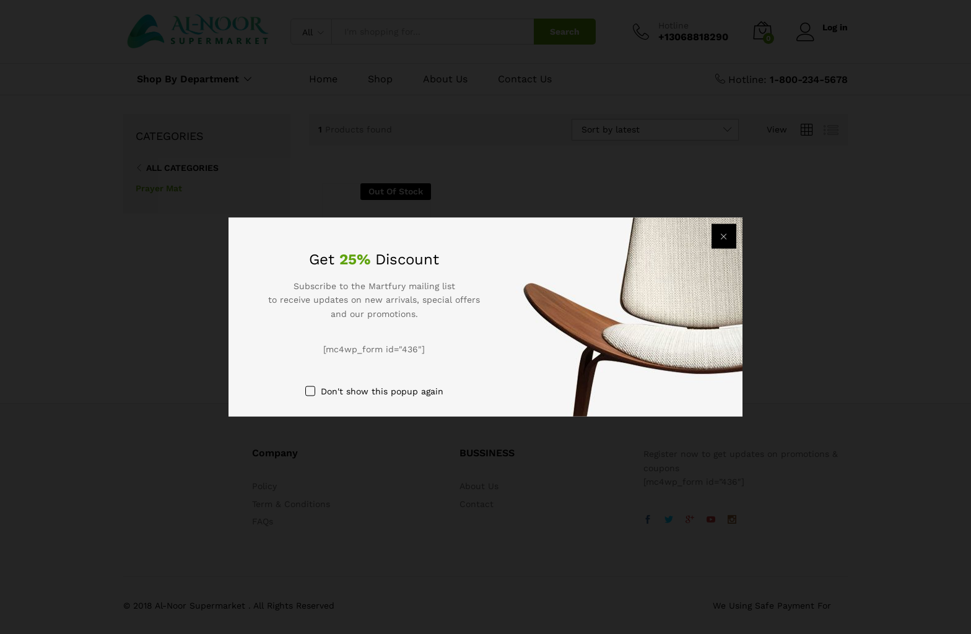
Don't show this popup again (382, 391)
